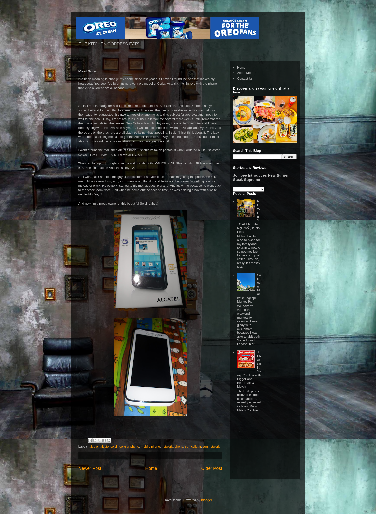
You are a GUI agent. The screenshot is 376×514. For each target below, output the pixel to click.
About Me (244, 73)
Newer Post (89, 468)
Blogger (206, 500)
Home (151, 468)
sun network (211, 446)
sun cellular (193, 446)
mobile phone (150, 446)
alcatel (94, 446)
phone (178, 446)
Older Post (211, 468)
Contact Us (245, 78)
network (167, 446)
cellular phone (129, 446)
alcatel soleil (109, 446)
